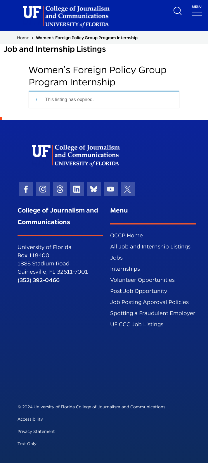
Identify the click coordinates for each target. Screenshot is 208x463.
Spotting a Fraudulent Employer (152, 313)
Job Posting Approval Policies (149, 302)
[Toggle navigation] (197, 10)
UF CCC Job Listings (136, 324)
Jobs (116, 257)
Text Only (27, 443)
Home (23, 37)
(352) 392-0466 (39, 280)
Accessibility (30, 419)
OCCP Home (126, 235)
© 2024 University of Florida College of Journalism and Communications (91, 407)
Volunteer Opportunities (142, 280)
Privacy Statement (36, 431)
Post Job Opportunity (138, 291)
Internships (125, 268)
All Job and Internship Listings (150, 246)
